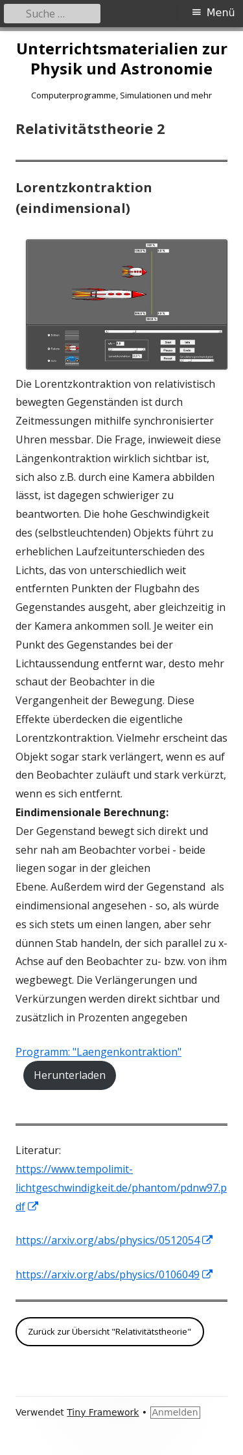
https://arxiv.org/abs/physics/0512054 (115, 1240)
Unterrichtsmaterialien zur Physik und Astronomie (121, 59)
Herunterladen (70, 1075)
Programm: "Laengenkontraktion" (98, 1052)
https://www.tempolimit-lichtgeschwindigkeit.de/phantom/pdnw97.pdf (121, 1188)
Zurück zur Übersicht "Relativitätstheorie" (109, 1331)
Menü (221, 12)
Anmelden (175, 1412)
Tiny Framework (103, 1412)
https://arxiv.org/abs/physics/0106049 (115, 1274)
